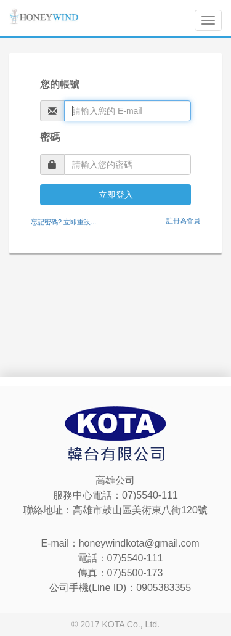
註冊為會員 (183, 220)
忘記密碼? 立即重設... (63, 222)
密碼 (50, 137)
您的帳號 (59, 84)
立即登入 (116, 195)
